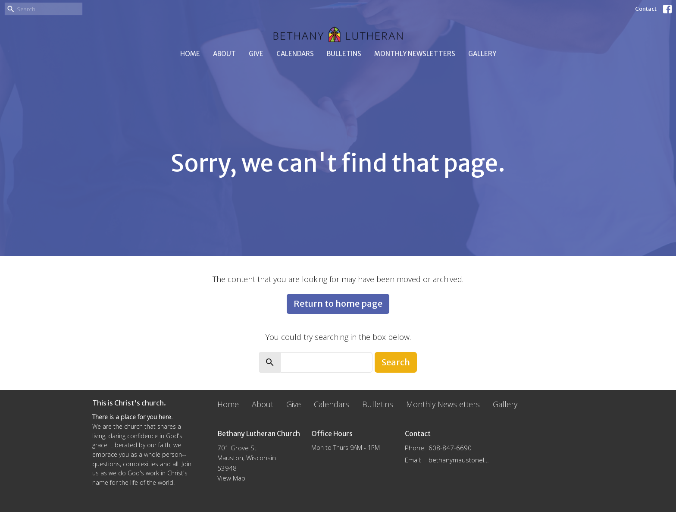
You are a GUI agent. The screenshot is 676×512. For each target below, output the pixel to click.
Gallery (482, 54)
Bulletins (344, 54)
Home (190, 54)
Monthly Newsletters (414, 54)
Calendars (295, 54)
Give (256, 54)
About (224, 54)
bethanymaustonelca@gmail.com (459, 459)
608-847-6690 (450, 447)
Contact (646, 9)
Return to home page (338, 303)
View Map (231, 478)
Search (396, 362)
